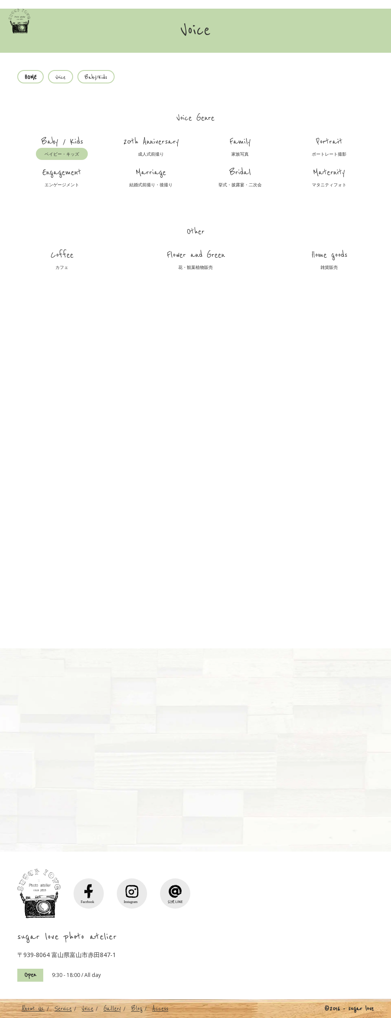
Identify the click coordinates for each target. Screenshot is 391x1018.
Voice (87, 1009)
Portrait (329, 148)
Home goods (329, 261)
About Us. (33, 1009)
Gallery (112, 1009)
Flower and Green (196, 261)
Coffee (62, 261)
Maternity (329, 179)
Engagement (62, 179)
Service (63, 1009)
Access (160, 1009)
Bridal (240, 179)
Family (240, 148)
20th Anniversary (151, 148)
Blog (136, 1009)
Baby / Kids (62, 148)
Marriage (151, 179)
